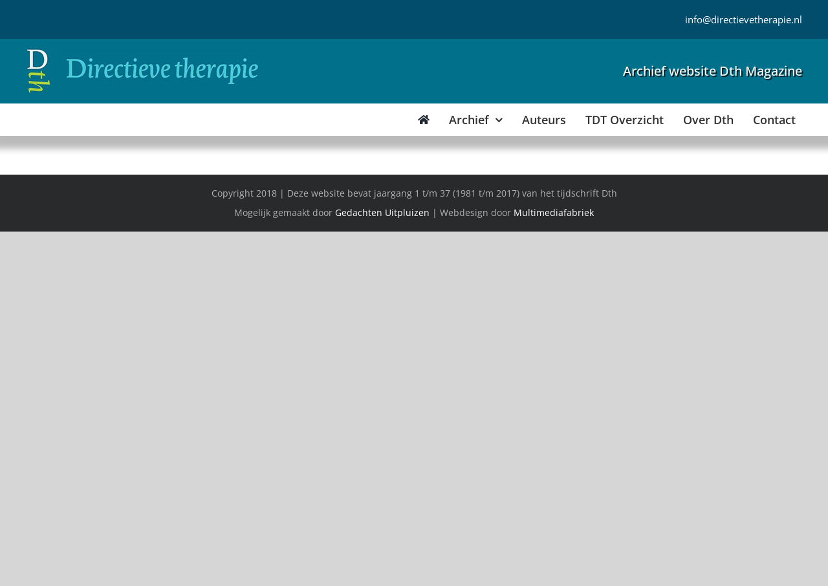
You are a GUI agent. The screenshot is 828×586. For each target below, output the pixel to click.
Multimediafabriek (554, 212)
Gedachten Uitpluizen (382, 212)
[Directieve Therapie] (142, 51)
